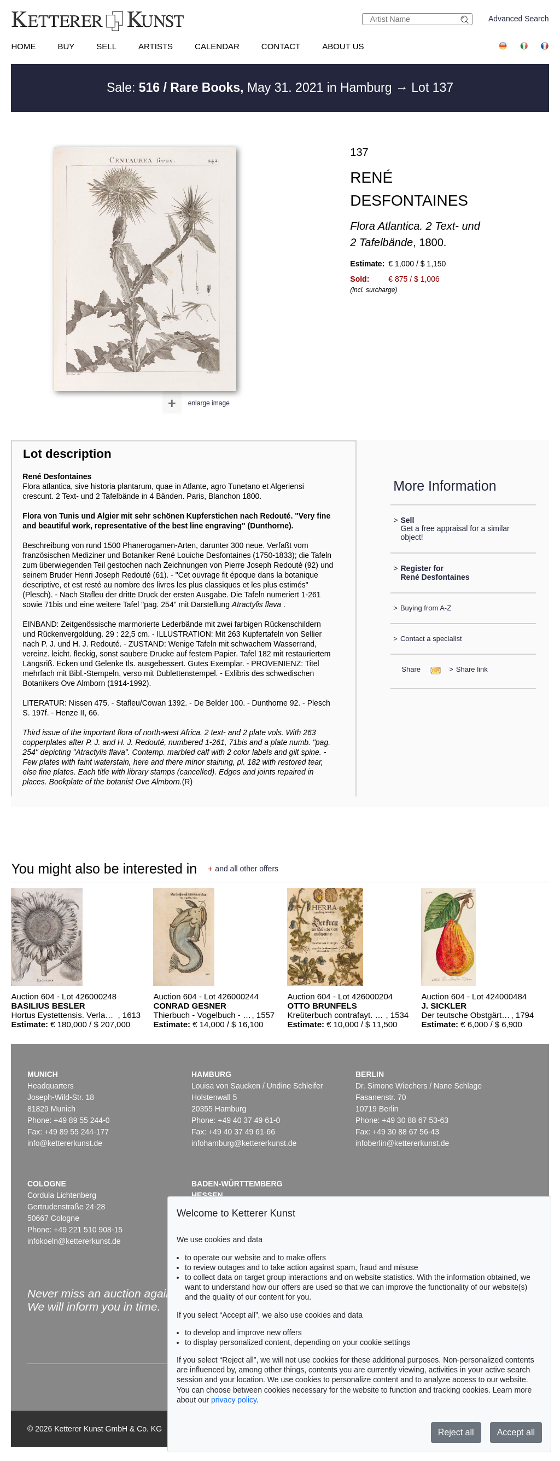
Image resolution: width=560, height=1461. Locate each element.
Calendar (217, 46)
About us (343, 46)
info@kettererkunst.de (64, 1143)
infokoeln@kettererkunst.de (74, 1241)
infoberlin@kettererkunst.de (402, 1143)
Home (23, 46)
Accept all (516, 1432)
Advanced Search (518, 18)
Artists (155, 46)
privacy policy (233, 1399)
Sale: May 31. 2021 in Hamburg (251, 87)
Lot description (67, 454)
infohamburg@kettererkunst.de (243, 1143)
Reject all (456, 1432)
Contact (280, 46)
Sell (106, 46)
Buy (65, 46)
